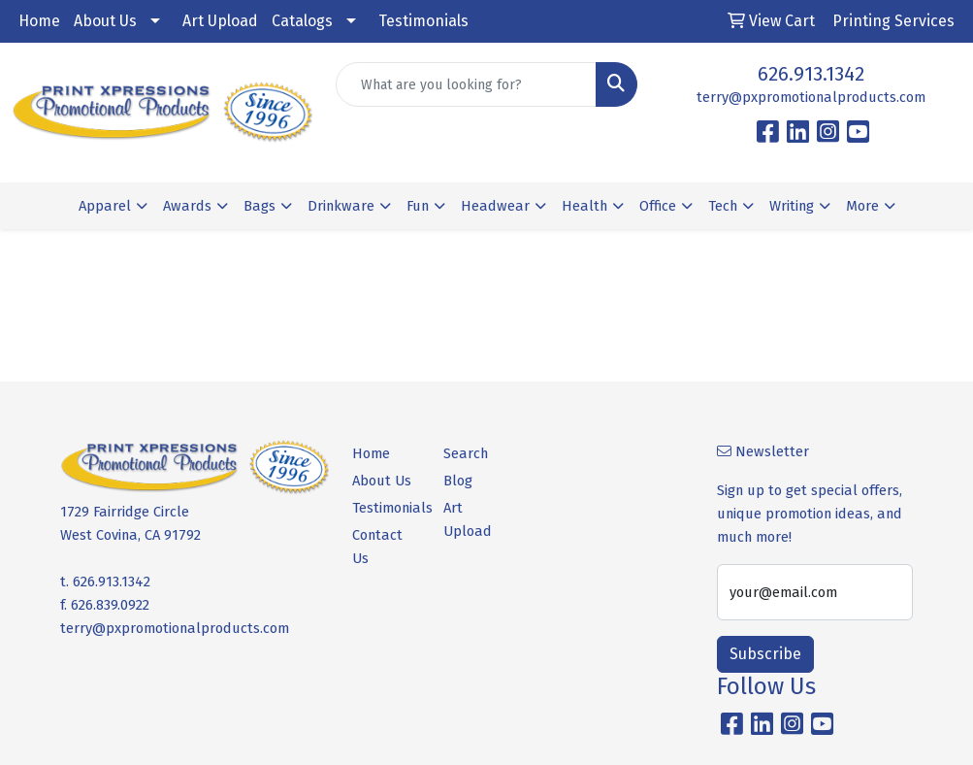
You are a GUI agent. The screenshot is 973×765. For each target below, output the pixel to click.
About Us (105, 21)
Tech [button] (722, 206)
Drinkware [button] (341, 206)
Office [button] (657, 206)
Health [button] (584, 206)
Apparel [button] (105, 206)
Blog (457, 480)
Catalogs (302, 21)
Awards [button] (187, 206)
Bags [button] (259, 206)
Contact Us (377, 546)
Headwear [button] (495, 206)
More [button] (862, 206)
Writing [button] (791, 206)
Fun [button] (417, 206)
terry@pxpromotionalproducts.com (811, 97)
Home (39, 21)
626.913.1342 (811, 73)
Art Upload (220, 21)
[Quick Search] (466, 84)
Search (465, 453)
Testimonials (423, 21)
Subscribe (765, 654)
